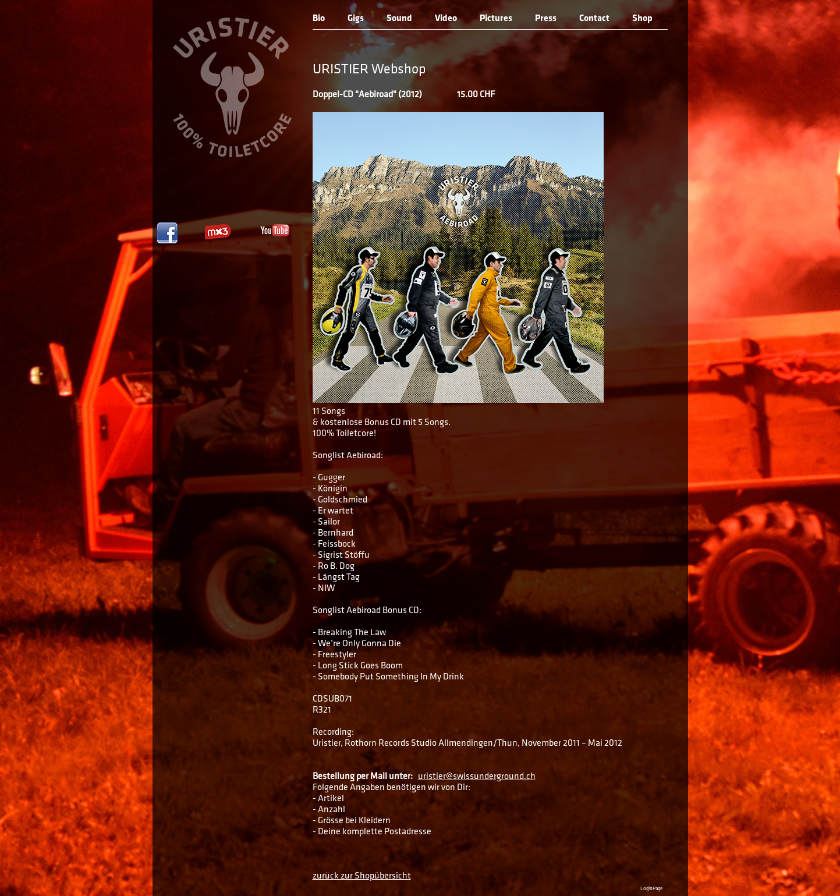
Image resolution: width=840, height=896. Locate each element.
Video (446, 18)
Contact (594, 18)
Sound (399, 18)
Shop (642, 18)
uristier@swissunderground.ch (477, 776)
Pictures (496, 18)
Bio (319, 18)
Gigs (356, 18)
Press (546, 18)
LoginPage (651, 888)
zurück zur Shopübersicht (362, 876)
